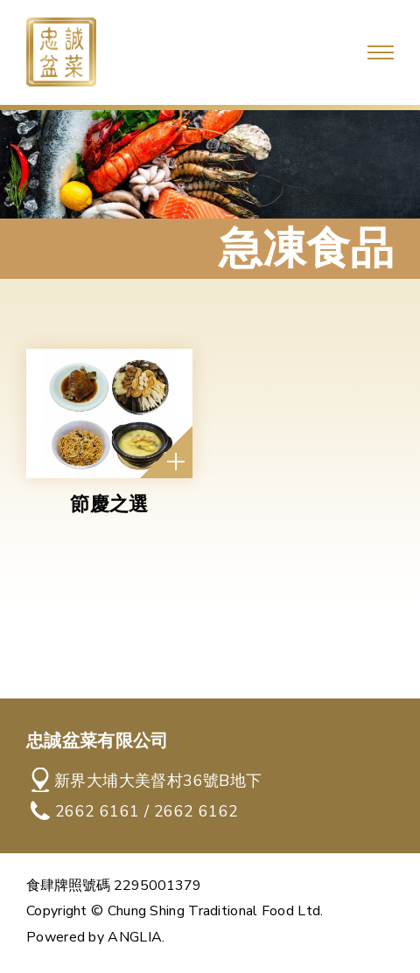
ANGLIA (135, 937)
